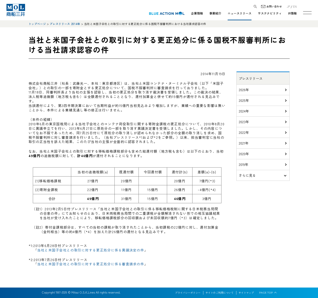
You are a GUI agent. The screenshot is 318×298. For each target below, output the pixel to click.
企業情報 (197, 13)
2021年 (244, 143)
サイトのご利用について (219, 292)
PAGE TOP (266, 292)
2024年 (244, 111)
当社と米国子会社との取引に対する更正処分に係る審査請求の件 (90, 263)
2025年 (244, 100)
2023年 (244, 121)
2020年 (244, 153)
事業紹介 (215, 13)
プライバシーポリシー (188, 292)
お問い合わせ (274, 6)
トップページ (37, 24)
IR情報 (292, 13)
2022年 (244, 132)
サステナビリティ (270, 13)
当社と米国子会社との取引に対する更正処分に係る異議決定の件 (90, 250)
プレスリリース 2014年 (65, 24)
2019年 (243, 164)
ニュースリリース (240, 13)
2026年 (244, 89)
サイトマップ (246, 292)
